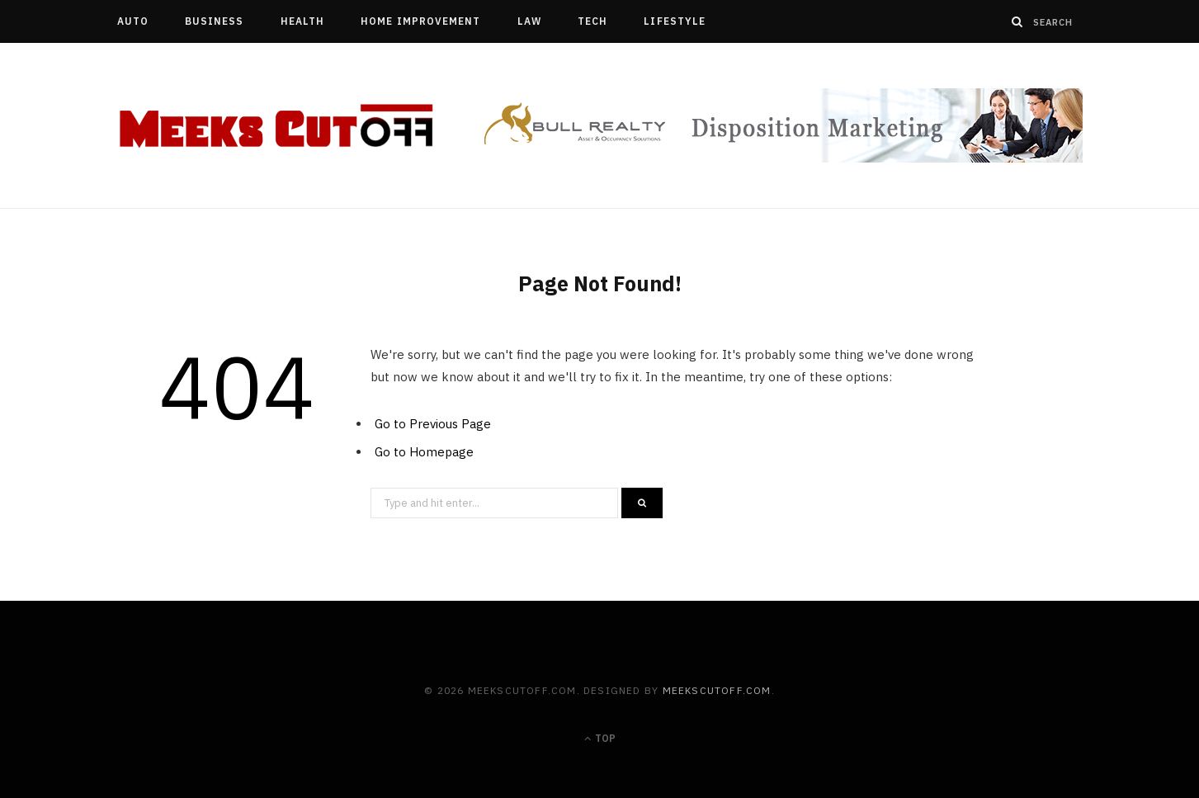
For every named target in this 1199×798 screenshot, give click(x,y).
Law (529, 21)
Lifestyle (675, 21)
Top (600, 738)
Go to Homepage (424, 452)
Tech (592, 21)
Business (214, 21)
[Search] (1017, 21)
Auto (133, 21)
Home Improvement (420, 21)
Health (302, 21)
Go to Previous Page (433, 424)
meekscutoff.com (717, 690)
